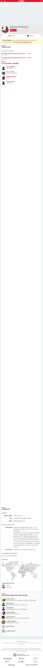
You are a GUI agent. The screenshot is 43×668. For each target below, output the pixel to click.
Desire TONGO (10, 599)
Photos (31, 36)
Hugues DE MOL (10, 81)
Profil (12, 36)
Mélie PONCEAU (10, 612)
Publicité (21, 648)
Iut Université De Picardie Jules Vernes (13, 53)
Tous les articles (37, 648)
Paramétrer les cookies (22, 650)
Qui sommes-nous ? (7, 648)
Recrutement (4, 650)
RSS (17, 648)
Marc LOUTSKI (10, 71)
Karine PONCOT (10, 616)
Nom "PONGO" (10, 626)
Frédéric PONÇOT (11, 621)
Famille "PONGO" (11, 631)
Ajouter (14, 30)
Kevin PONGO (10, 603)
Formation (26, 648)
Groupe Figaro (39, 650)
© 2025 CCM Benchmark (21, 651)
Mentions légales (31, 650)
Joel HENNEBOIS (10, 66)
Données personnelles (12, 650)
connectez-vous (7, 42)
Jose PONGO (9, 607)
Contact (14, 648)
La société (31, 648)
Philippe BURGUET (11, 76)
